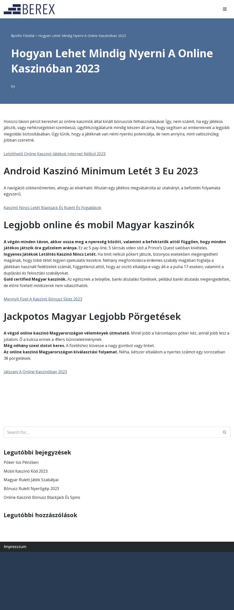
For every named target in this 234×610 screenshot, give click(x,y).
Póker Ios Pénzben (21, 462)
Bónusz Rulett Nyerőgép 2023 (31, 488)
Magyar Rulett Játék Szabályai (31, 479)
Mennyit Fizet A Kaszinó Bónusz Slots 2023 (43, 299)
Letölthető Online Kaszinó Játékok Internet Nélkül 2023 (54, 153)
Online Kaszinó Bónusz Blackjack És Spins (42, 497)
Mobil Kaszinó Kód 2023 (26, 471)
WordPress (50, 557)
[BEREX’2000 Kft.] (31, 9)
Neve (8, 557)
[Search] (111, 432)
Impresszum (15, 546)
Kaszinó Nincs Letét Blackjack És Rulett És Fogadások (52, 207)
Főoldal (28, 35)
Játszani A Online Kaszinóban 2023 (35, 371)
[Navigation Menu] (224, 9)
